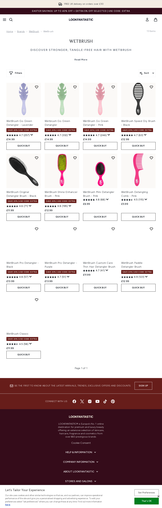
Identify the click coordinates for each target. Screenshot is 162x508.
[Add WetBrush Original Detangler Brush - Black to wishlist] (36, 158)
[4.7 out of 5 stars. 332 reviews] (56, 135)
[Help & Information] (81, 452)
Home (9, 31)
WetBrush (34, 31)
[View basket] (155, 19)
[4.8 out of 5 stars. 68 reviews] (94, 200)
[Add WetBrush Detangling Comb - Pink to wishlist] (151, 158)
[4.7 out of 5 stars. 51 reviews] (55, 277)
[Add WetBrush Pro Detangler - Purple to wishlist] (75, 229)
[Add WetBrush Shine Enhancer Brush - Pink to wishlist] (75, 158)
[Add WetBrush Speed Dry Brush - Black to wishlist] (151, 87)
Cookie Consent (81, 442)
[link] (147, 19)
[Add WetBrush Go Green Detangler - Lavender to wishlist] (36, 87)
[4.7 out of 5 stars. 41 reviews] (94, 271)
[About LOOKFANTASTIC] (81, 471)
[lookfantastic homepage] (81, 19)
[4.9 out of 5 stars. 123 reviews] (132, 277)
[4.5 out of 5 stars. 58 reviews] (17, 344)
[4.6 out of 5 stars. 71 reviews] (17, 206)
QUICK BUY (23, 145)
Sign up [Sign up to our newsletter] (143, 385)
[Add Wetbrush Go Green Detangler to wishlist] (75, 87)
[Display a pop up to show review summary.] (31, 135)
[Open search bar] (11, 20)
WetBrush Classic (17, 333)
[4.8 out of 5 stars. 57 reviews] (17, 277)
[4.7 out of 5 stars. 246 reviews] (95, 135)
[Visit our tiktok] (105, 401)
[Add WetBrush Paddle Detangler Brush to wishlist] (151, 229)
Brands (21, 31)
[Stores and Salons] (81, 481)
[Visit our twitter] (82, 401)
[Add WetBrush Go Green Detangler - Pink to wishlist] (113, 87)
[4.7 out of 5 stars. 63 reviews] (132, 135)
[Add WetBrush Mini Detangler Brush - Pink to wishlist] (113, 158)
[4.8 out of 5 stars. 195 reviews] (56, 206)
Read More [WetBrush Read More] (80, 59)
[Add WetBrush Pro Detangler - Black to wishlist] (36, 229)
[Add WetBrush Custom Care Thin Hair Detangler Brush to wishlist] (113, 229)
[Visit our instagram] (90, 401)
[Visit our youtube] (97, 401)
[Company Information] (81, 462)
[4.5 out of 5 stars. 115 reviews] (132, 200)
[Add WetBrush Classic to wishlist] (36, 300)
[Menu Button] (4, 20)
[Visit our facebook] (74, 401)
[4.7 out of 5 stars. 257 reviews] (18, 135)
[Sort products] (147, 73)
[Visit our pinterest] (113, 401)
